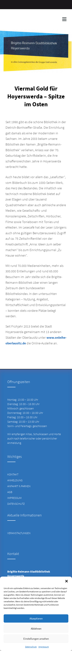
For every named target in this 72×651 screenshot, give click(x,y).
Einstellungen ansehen (36, 638)
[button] (66, 581)
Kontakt (12, 474)
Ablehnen (36, 628)
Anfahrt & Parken (18, 486)
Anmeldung (15, 480)
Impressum (43, 646)
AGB (9, 492)
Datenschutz (31, 646)
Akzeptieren (36, 618)
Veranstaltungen (18, 533)
